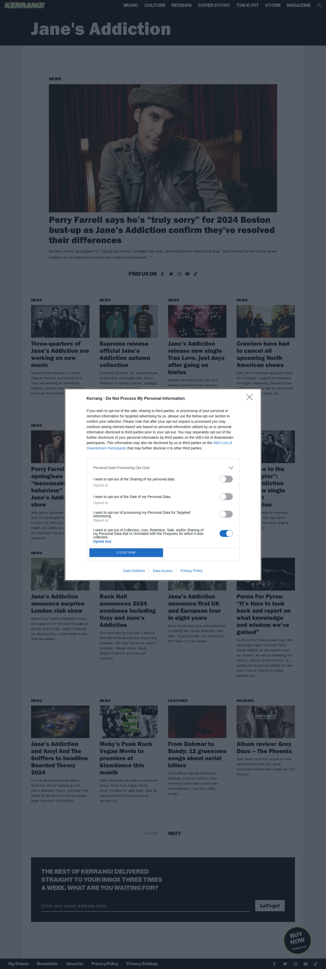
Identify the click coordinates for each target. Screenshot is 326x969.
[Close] (251, 399)
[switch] (226, 479)
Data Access (163, 571)
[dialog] (163, 484)
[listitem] (163, 468)
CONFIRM (126, 552)
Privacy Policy (192, 571)
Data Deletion (134, 571)
